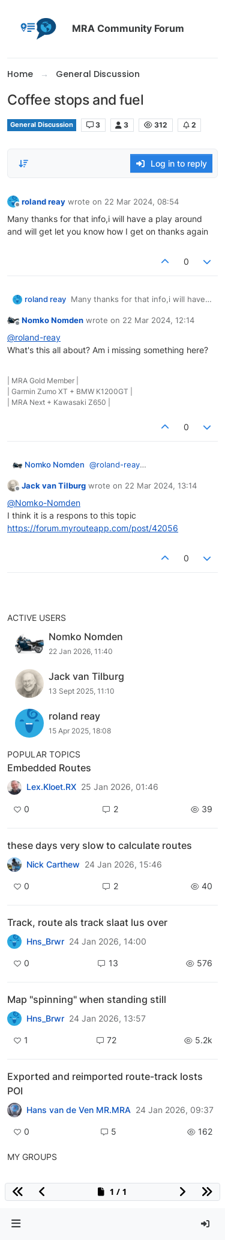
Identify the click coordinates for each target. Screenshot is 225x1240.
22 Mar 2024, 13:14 (161, 485)
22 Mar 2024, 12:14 (158, 320)
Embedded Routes (49, 768)
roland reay (43, 201)
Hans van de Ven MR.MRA (78, 1110)
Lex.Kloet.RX (51, 787)
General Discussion (41, 125)
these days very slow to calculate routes (99, 845)
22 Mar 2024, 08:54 (141, 201)
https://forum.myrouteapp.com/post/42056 (92, 528)
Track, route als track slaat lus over (87, 922)
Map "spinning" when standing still (86, 999)
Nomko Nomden (52, 320)
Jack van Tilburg (54, 485)
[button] (16, 1224)
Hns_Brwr (45, 941)
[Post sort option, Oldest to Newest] (23, 163)
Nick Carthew (53, 864)
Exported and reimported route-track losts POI (105, 1083)
